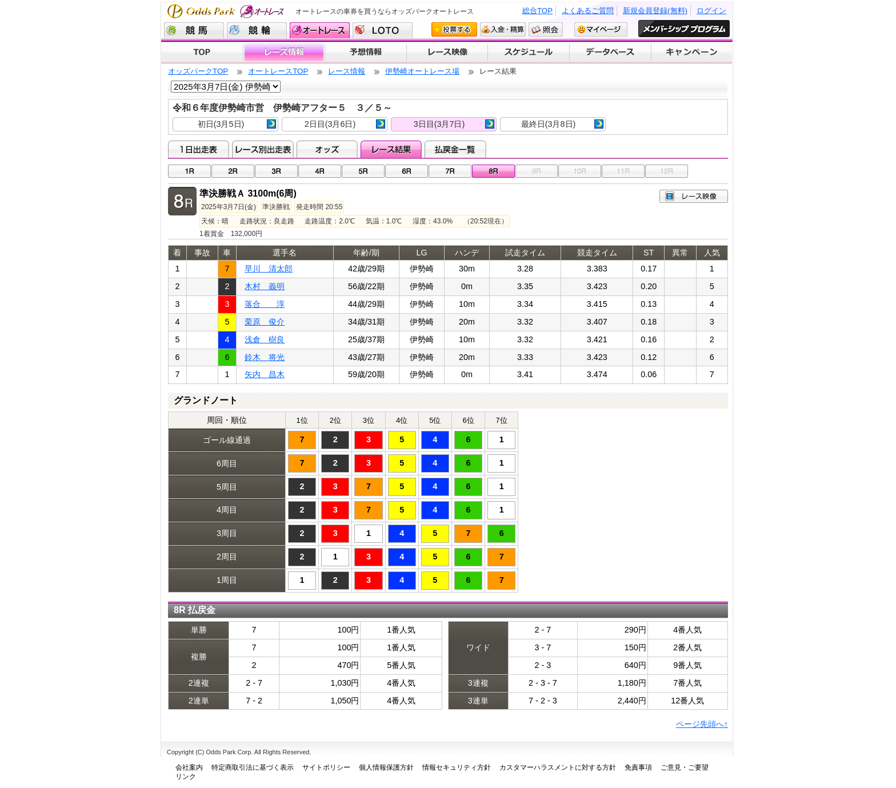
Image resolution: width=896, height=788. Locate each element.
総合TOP (537, 10)
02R (232, 171)
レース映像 (446, 52)
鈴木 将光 (265, 357)
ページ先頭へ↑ (702, 724)
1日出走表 (198, 149)
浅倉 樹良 (265, 339)
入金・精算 (503, 29)
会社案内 (189, 767)
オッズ (327, 149)
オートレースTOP (278, 71)
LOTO (383, 30)
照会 (546, 29)
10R (579, 171)
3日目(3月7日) (454, 124)
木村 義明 (265, 286)
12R (666, 171)
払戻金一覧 (455, 149)
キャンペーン (692, 52)
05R (363, 171)
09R (536, 171)
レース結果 (391, 149)
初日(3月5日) (237, 124)
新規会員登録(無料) (655, 10)
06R (406, 171)
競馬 (194, 30)
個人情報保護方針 (386, 767)
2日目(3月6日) (345, 124)
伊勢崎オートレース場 (422, 71)
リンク (185, 776)
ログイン (711, 10)
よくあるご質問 (588, 10)
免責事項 (638, 767)
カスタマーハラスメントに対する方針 (557, 767)
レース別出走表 (262, 149)
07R (450, 171)
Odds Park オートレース (227, 11)
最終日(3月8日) (562, 124)
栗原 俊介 (265, 321)
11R (623, 171)
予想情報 (365, 52)
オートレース (320, 30)
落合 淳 (265, 304)
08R (493, 171)
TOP (202, 52)
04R (319, 171)
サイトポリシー (326, 767)
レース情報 (284, 52)
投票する (454, 29)
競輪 (257, 30)
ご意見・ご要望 (685, 767)
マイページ (600, 29)
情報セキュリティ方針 (456, 767)
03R (276, 171)
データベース (610, 52)
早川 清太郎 (269, 268)
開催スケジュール (528, 52)
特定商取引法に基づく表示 (252, 767)
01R (189, 171)
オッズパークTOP (198, 71)
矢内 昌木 (265, 374)
